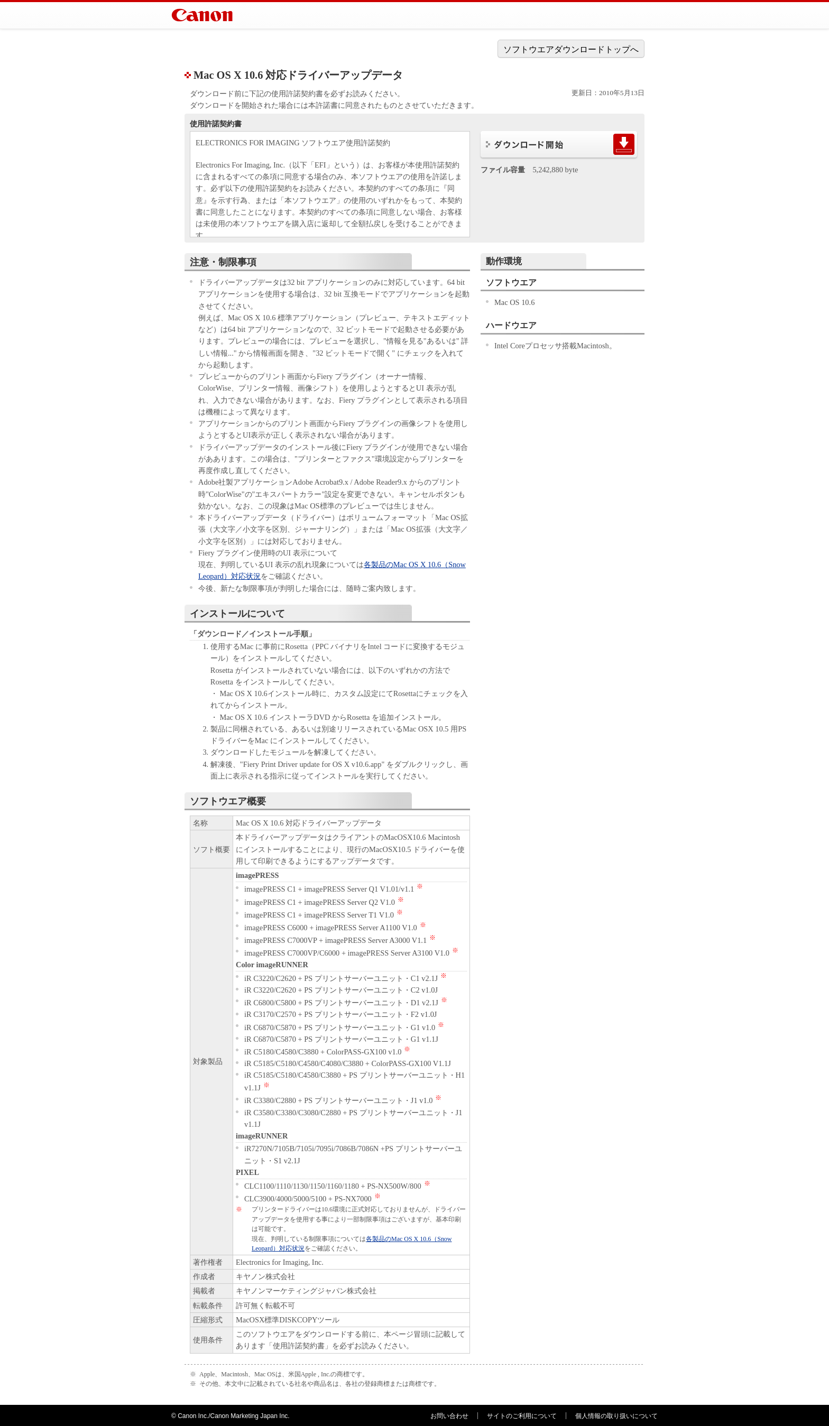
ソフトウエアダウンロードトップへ (571, 49)
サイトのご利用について (522, 1416)
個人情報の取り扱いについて (616, 1416)
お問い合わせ (449, 1416)
